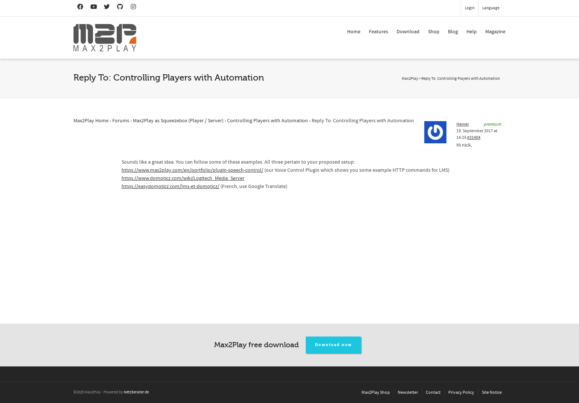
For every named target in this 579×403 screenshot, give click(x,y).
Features (378, 31)
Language (490, 8)
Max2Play (410, 78)
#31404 (473, 137)
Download (408, 31)
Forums (120, 120)
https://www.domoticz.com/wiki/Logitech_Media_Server (182, 178)
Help (471, 31)
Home (353, 31)
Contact (433, 392)
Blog (453, 31)
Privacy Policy (461, 392)
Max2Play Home (91, 120)
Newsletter (408, 392)
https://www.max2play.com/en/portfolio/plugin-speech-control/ (192, 170)
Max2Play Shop (376, 392)
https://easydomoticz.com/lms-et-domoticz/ (170, 186)
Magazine (495, 31)
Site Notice (492, 392)
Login (469, 8)
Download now (333, 345)
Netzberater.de (136, 392)
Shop (433, 31)
